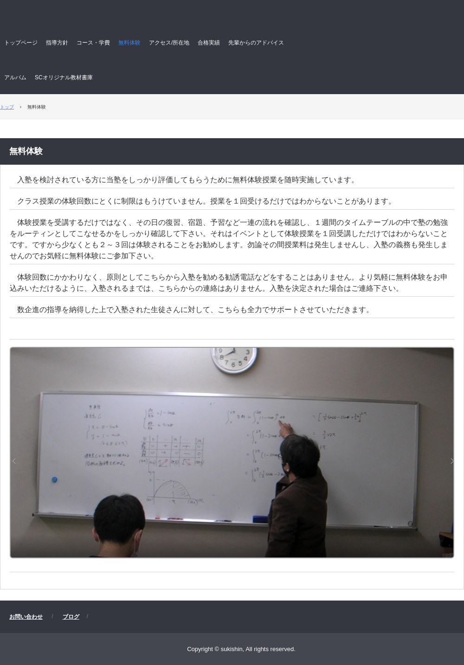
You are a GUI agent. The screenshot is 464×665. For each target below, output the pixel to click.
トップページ (21, 42)
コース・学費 (93, 42)
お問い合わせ (26, 617)
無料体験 (129, 42)
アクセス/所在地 (169, 42)
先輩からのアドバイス (256, 42)
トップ (7, 106)
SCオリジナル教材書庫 (64, 77)
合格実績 (209, 42)
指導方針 (57, 42)
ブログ (71, 617)
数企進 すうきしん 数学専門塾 (156, 19)
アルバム (15, 77)
